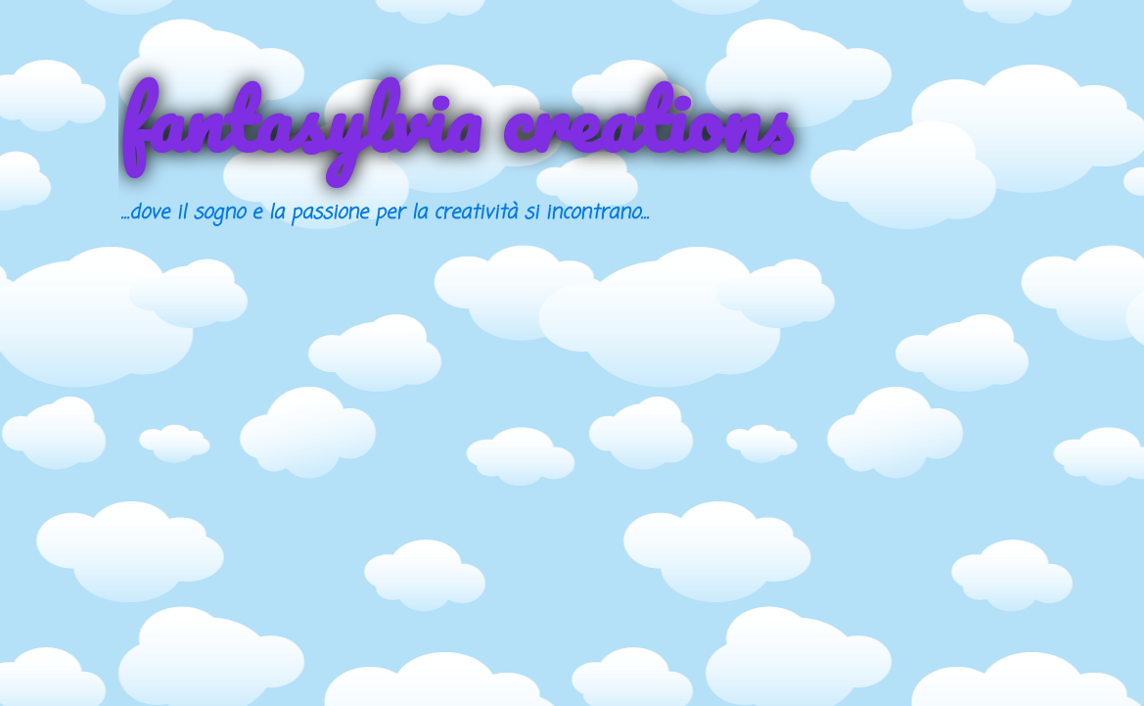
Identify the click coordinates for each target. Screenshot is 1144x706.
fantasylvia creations (455, 119)
